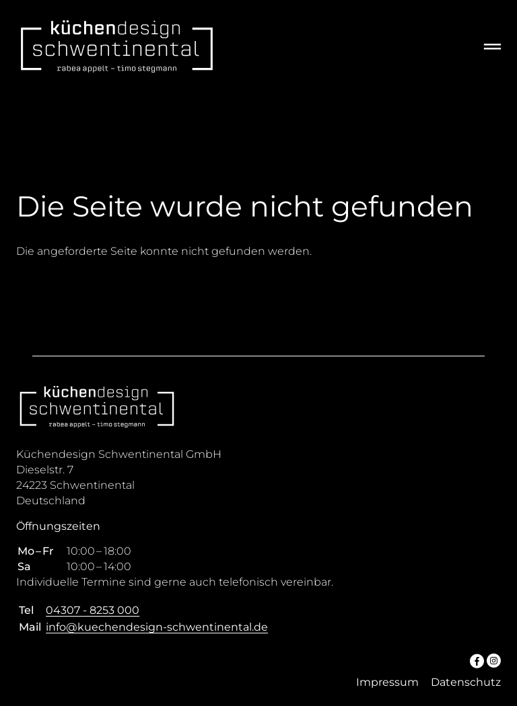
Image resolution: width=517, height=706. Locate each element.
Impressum (387, 682)
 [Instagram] (494, 660)
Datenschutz (466, 682)
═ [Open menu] (492, 46)
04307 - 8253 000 (92, 610)
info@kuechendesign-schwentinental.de (157, 627)
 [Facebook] (477, 660)
